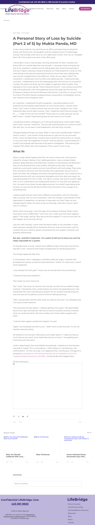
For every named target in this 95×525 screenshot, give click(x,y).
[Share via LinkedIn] (23, 416)
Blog (69, 516)
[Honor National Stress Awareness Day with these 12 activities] (77, 443)
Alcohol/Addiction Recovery (78, 510)
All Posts (6, 20)
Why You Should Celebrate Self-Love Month (14, 456)
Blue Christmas (43, 455)
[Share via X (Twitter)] (18, 416)
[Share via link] (27, 416)
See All (89, 432)
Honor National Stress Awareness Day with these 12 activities (76, 456)
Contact (71, 522)
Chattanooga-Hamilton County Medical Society (19, 515)
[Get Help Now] (85, 9)
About (70, 519)
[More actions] (81, 33)
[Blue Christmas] (47, 443)
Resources (72, 513)
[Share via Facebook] (14, 416)
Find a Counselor (74, 504)
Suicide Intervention (75, 507)
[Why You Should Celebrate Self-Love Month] (17, 443)
